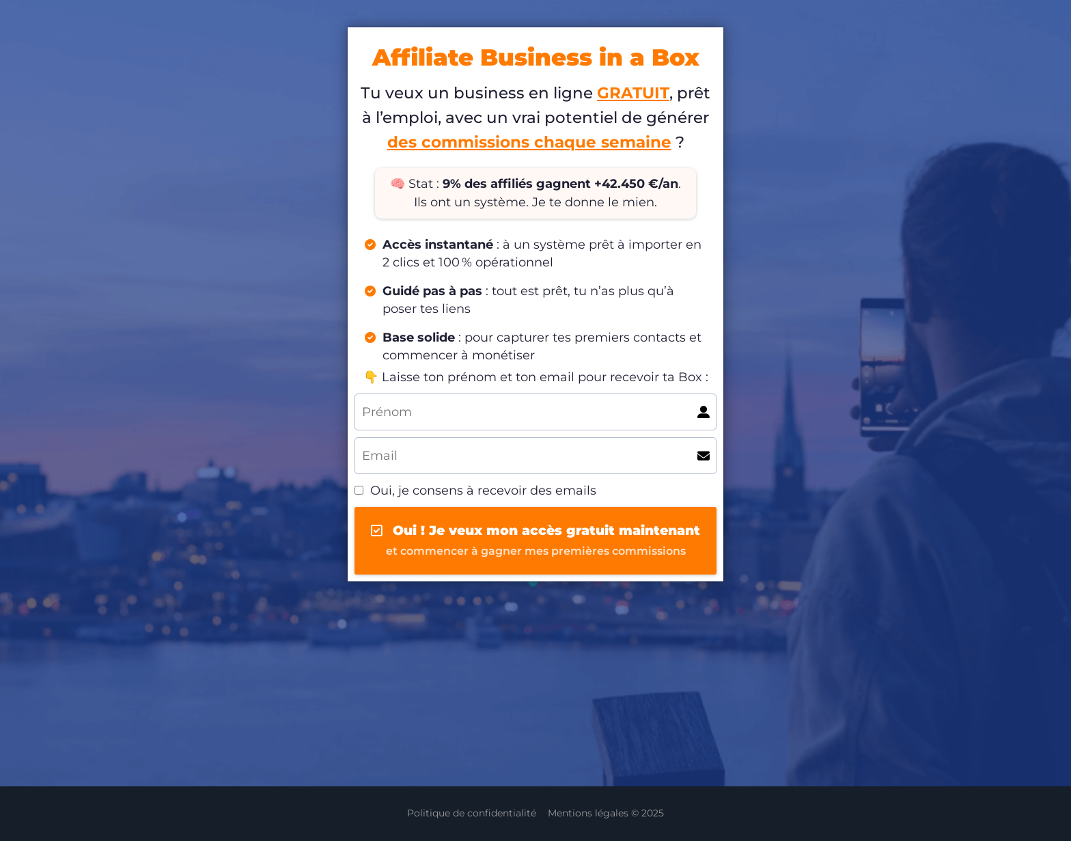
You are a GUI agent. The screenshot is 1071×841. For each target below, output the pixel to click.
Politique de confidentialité (471, 813)
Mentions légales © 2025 (606, 813)
